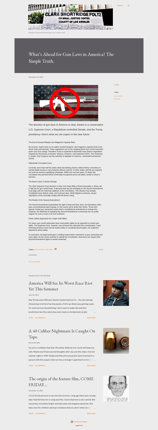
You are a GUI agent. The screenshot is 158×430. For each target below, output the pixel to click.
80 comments (40, 318)
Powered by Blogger (79, 422)
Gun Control (118, 96)
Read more (91, 318)
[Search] (120, 5)
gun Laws (117, 99)
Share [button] (116, 85)
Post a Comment (34, 262)
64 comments (40, 365)
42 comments (40, 413)
